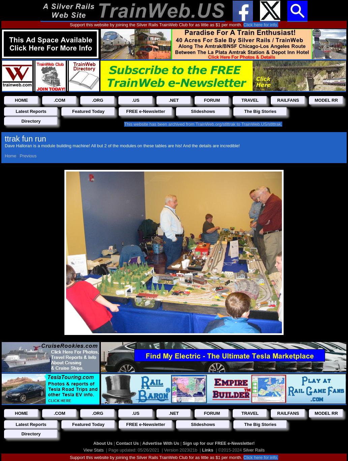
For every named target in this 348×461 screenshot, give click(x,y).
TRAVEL (250, 100)
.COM (59, 100)
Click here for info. (260, 24)
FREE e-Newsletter (145, 111)
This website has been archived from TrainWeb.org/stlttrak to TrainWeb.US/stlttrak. (203, 124)
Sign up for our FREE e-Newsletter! (219, 443)
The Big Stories (260, 111)
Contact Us (128, 443)
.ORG (97, 100)
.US (136, 100)
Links (207, 450)
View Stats (93, 450)
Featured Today (88, 111)
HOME (21, 100)
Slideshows (203, 111)
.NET (174, 100)
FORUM (212, 100)
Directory (30, 121)
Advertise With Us (161, 443)
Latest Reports (31, 111)
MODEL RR (326, 100)
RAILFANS (288, 100)
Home (10, 155)
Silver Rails (254, 450)
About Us (103, 443)
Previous (28, 155)
